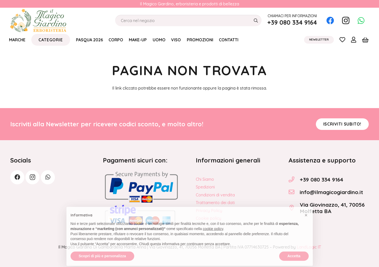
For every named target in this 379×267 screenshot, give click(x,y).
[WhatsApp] (361, 20)
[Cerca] (255, 20)
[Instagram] (345, 20)
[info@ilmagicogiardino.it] (294, 192)
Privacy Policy (209, 210)
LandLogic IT (309, 247)
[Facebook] (330, 20)
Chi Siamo (205, 179)
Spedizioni (205, 186)
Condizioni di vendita (215, 194)
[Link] (342, 39)
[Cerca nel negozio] (188, 20)
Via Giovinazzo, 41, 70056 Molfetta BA (332, 207)
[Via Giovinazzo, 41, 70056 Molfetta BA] (294, 208)
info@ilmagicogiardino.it (331, 192)
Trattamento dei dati (215, 202)
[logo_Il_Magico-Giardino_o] (38, 20)
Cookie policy (208, 218)
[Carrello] (365, 39)
